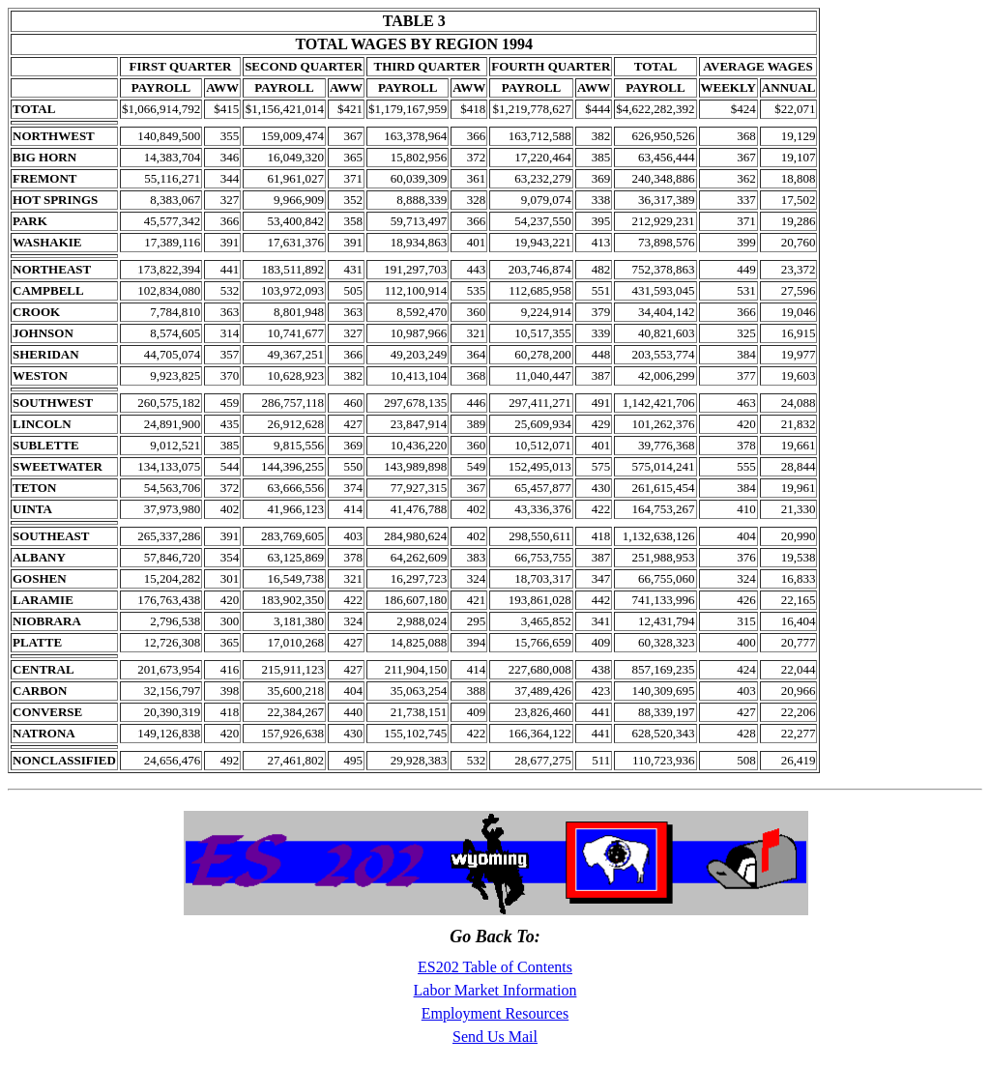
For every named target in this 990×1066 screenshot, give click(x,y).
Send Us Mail (495, 1036)
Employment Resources (495, 1013)
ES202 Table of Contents (495, 967)
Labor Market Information (495, 990)
